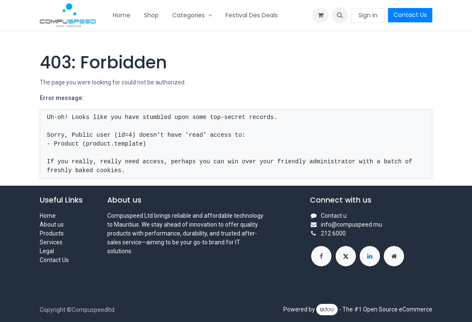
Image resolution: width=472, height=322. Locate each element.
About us (52, 224)
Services (51, 242)
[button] (340, 15)
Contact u (334, 215)
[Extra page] (394, 256)
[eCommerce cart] (320, 15)
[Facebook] (321, 256)
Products (52, 233)
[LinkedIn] (370, 256)
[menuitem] (121, 15)
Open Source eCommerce (397, 309)
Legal (47, 251)
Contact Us (410, 15)
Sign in (367, 15)
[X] (346, 256)
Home (48, 215)
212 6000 (333, 233)
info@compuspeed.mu (351, 224)
